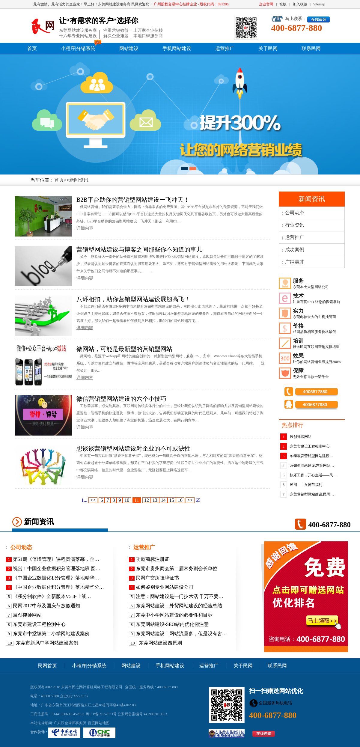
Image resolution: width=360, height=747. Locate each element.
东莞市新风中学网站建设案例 (46, 642)
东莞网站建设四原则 (160, 642)
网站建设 (128, 48)
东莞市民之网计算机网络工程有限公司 (91, 687)
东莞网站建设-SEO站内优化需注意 (172, 624)
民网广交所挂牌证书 (157, 577)
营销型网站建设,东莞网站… (312, 465)
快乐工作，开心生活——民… (313, 475)
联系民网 (311, 48)
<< (93, 500)
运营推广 (224, 48)
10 (126, 500)
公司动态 (294, 212)
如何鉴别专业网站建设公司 (164, 587)
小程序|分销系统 (78, 48)
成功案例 (294, 249)
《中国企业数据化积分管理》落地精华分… (58, 587)
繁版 (283, 4)
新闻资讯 (78, 180)
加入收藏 (300, 4)
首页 (32, 48)
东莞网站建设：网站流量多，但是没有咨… (181, 633)
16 (180, 500)
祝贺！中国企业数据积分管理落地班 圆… (56, 568)
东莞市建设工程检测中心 (309, 446)
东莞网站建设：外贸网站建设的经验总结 (179, 605)
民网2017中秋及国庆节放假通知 (46, 605)
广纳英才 (294, 261)
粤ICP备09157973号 (101, 714)
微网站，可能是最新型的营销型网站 (124, 349)
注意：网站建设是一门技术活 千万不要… (179, 596)
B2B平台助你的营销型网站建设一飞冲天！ (132, 199)
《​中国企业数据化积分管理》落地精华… (56, 577)
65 (198, 500)
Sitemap (319, 4)
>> (190, 500)
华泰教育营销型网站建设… (311, 456)
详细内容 (84, 228)
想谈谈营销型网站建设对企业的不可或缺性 (133, 448)
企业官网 (266, 4)
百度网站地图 (98, 723)
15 (171, 500)
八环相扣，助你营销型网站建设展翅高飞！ (133, 299)
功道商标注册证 (152, 559)
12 (146, 500)
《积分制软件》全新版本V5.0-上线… (52, 596)
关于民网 (268, 48)
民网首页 (47, 665)
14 (163, 500)
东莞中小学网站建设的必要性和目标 (174, 615)
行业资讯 (294, 225)
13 (155, 500)
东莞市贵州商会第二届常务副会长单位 (176, 568)
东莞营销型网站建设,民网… (312, 494)
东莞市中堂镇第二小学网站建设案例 (51, 633)
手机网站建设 (176, 48)
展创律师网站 (300, 437)
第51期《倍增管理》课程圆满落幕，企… (56, 559)
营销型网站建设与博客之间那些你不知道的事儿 (139, 249)
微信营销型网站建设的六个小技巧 (121, 398)
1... (84, 500)
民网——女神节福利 (306, 485)
